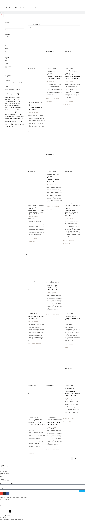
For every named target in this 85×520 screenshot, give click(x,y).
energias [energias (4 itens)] (17, 105)
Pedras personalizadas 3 (37, 207)
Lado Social (7, 36)
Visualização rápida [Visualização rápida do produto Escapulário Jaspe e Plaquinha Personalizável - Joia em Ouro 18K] (67, 368)
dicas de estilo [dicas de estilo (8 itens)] (12, 103)
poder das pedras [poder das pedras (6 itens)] (17, 124)
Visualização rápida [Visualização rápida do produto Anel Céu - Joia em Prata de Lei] (67, 281)
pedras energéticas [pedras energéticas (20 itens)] (16, 118)
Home (2, 7)
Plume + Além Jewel (8, 66)
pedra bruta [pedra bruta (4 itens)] (21, 116)
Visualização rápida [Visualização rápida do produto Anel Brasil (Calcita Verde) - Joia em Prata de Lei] (32, 385)
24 (29, 30)
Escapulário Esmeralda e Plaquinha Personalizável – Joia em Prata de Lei (72, 76)
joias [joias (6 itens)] (14, 112)
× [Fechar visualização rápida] (0, 502)
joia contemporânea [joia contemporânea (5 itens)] (12, 109)
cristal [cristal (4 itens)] (11, 101)
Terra (6, 69)
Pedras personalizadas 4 (73, 71)
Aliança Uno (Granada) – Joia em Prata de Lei (54, 423)
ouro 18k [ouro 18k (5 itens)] (13, 116)
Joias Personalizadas (8, 75)
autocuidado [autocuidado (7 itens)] (13, 91)
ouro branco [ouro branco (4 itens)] (18, 116)
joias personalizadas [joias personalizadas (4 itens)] (12, 114)
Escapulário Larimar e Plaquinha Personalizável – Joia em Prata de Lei (54, 76)
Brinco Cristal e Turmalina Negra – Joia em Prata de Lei (36, 107)
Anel (66, 315)
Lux (5, 64)
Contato (35, 7)
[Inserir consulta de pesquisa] (14, 22)
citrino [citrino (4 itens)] (11, 99)
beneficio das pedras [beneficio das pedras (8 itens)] (10, 94)
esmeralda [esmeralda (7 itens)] (13, 107)
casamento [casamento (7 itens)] (7, 99)
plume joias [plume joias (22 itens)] (9, 124)
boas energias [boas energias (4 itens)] (12, 97)
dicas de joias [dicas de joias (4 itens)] (18, 103)
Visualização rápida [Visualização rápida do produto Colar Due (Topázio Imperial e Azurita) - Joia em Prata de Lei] (50, 263)
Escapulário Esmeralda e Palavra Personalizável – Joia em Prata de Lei (36, 212)
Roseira (6, 67)
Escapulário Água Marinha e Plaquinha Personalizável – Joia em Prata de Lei (72, 212)
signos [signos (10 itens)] (7, 126)
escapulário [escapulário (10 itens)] (8, 107)
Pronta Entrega (23, 7)
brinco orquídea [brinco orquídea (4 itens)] (17, 97)
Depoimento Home (8, 31)
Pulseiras (6, 48)
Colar (48, 70)
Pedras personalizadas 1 (55, 71)
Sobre (30, 7)
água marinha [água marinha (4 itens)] (15, 126)
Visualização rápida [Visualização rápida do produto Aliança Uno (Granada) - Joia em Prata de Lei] (50, 385)
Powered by (5, 516)
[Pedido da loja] (54, 24)
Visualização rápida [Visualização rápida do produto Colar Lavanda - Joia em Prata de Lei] (32, 281)
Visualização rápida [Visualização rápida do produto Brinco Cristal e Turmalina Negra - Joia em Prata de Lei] (32, 68)
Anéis (6, 46)
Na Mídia (6, 38)
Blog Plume (7, 29)
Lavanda (6, 63)
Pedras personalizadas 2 (54, 419)
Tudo (30, 32)
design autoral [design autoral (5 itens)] (14, 101)
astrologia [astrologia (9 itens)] (16, 89)
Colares (6, 51)
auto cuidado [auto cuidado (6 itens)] (18, 91)
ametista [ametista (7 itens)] (11, 89)
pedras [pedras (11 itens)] (7, 118)
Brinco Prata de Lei (36, 102)
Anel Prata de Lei (70, 315)
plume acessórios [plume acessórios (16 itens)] (16, 121)
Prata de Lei (15, 7)
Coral (6, 58)
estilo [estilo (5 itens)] (17, 107)
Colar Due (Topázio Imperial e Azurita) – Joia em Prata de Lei (54, 287)
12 (29, 28)
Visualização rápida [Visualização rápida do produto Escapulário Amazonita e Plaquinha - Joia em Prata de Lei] (50, 154)
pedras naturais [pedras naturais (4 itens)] (7, 121)
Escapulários (7, 45)
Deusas (6, 60)
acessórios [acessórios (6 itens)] (7, 89)
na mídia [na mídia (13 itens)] (18, 114)
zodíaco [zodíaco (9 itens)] (11, 126)
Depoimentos (7, 34)
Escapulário (52, 70)
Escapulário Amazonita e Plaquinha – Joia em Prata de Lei (54, 179)
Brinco (30, 102)
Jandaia (6, 61)
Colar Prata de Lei (35, 315)
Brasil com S (7, 57)
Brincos (6, 49)
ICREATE (7, 499)
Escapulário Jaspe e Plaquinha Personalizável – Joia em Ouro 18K (72, 393)
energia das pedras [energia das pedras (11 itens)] (10, 105)
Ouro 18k (8, 7)
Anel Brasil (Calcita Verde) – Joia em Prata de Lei (37, 424)
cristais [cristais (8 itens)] (13, 99)
